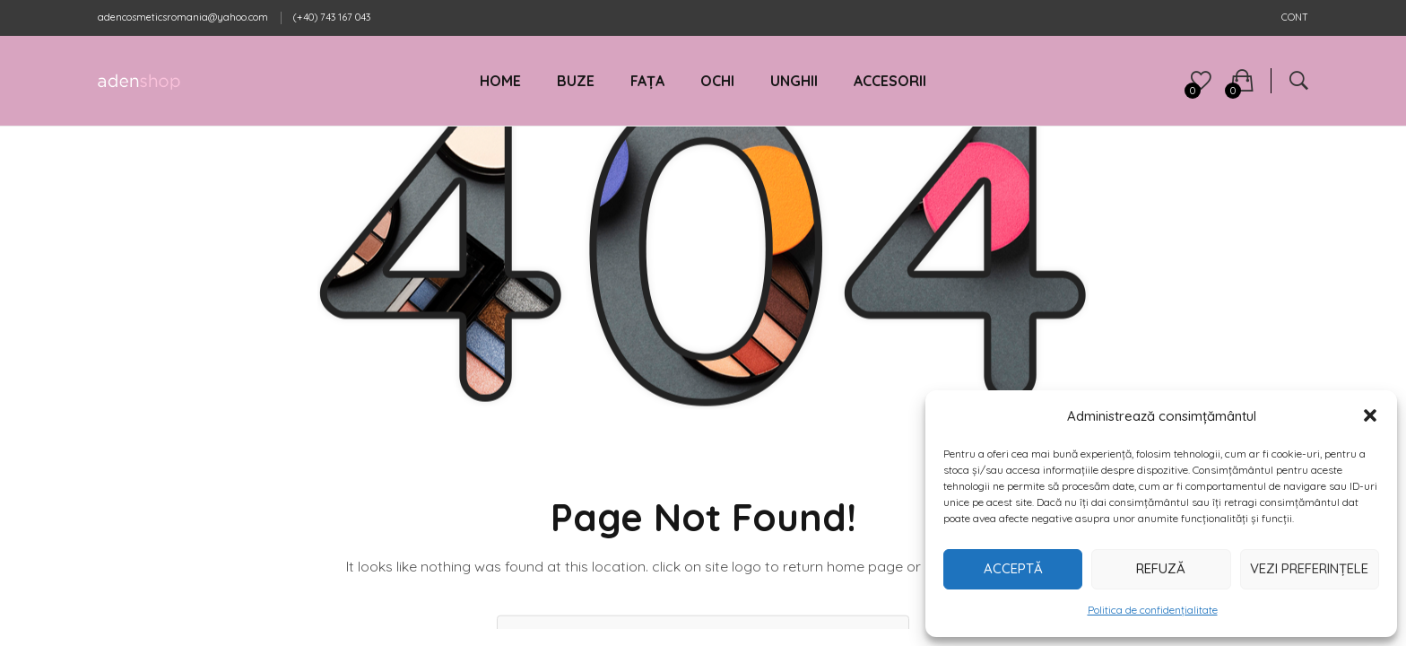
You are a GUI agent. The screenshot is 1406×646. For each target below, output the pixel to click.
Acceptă (1013, 568)
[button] (1370, 415)
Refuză (1160, 568)
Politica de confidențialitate (1153, 609)
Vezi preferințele (1309, 568)
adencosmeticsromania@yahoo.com (183, 17)
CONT (1294, 17)
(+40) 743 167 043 (331, 17)
